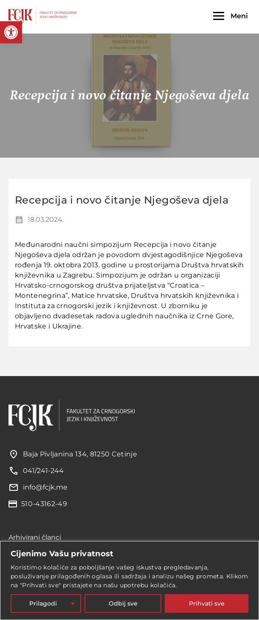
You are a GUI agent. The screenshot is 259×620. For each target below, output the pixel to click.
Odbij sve (123, 603)
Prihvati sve (207, 603)
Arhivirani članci (34, 537)
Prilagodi (43, 603)
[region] (129, 580)
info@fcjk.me (45, 487)
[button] (11, 32)
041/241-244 (43, 471)
